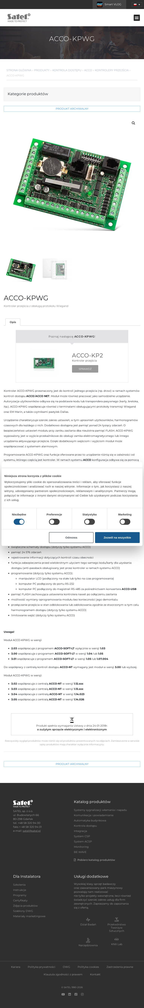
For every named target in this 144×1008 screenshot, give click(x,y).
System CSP (82, 836)
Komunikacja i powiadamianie (93, 815)
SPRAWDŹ (85, 368)
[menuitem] (137, 4)
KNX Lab (116, 944)
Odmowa (71, 537)
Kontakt (95, 974)
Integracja (80, 831)
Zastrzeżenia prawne (119, 967)
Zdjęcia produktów (25, 905)
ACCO (88, 70)
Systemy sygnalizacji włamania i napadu (100, 810)
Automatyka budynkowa (90, 820)
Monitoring (81, 846)
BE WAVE (80, 852)
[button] (136, 17)
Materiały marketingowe (29, 916)
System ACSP (83, 841)
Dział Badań (88, 924)
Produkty (42, 70)
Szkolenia (19, 884)
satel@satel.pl (32, 830)
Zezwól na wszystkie (117, 537)
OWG (66, 967)
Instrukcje (19, 890)
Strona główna (19, 70)
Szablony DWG (23, 911)
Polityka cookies (88, 967)
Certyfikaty (20, 900)
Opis (13, 322)
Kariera (15, 967)
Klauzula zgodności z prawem (63, 974)
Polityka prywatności (41, 967)
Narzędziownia (88, 945)
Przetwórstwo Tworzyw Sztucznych (116, 928)
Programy (19, 895)
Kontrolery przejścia (112, 70)
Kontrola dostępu (66, 70)
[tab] (12, 322)
